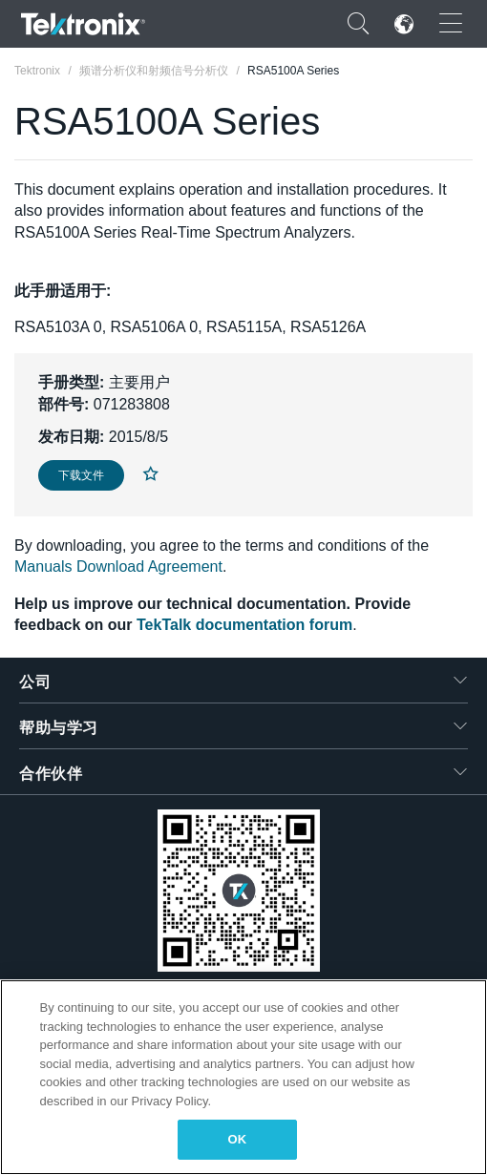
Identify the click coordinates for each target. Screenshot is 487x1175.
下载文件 (81, 475)
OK (237, 1139)
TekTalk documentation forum (244, 625)
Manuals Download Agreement (118, 566)
